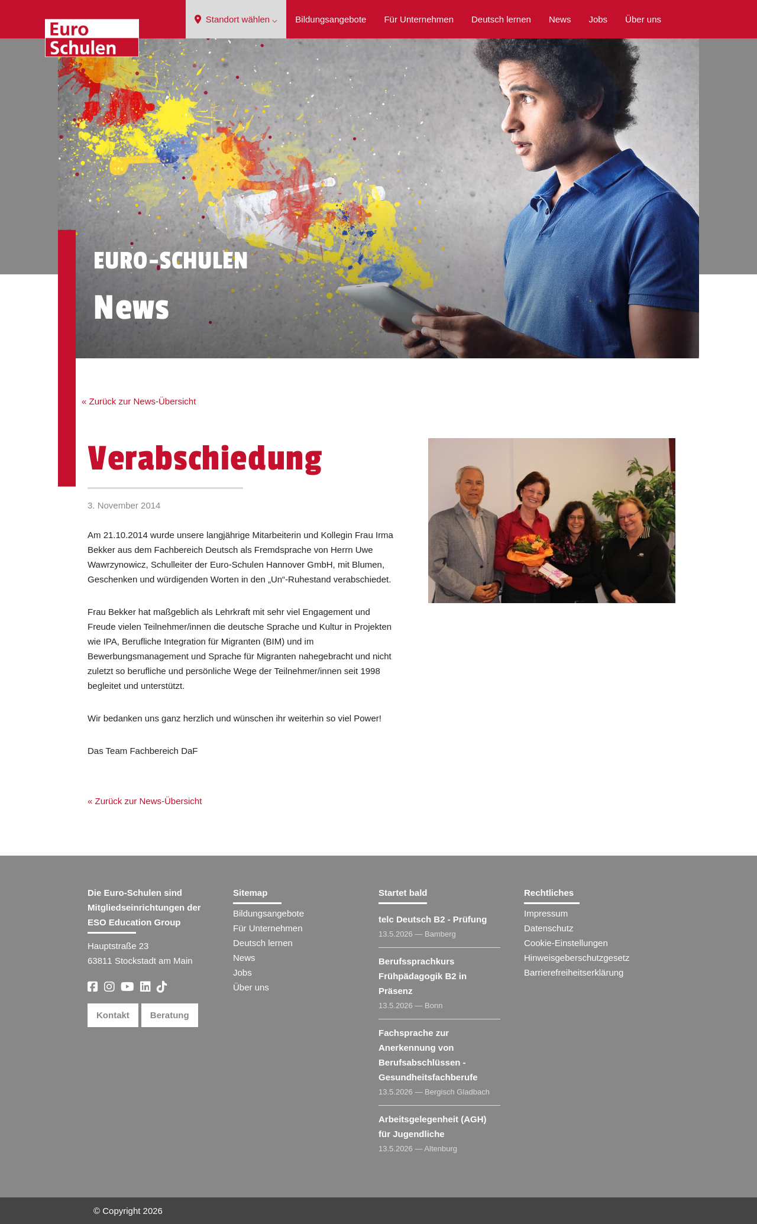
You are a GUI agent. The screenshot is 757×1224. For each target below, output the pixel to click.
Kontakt (113, 1015)
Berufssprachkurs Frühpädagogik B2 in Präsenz (422, 976)
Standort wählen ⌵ (236, 19)
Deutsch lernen (501, 19)
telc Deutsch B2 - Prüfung (432, 919)
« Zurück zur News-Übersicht (139, 401)
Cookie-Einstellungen (566, 943)
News (560, 19)
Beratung (169, 1015)
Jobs (597, 19)
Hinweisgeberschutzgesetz (576, 958)
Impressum (546, 913)
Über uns (643, 19)
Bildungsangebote (330, 19)
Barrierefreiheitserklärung (573, 972)
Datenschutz (548, 928)
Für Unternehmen (419, 19)
